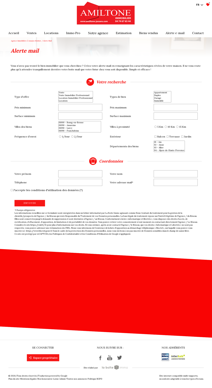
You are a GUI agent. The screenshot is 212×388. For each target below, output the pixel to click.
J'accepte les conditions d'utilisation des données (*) (48, 190)
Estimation (124, 33)
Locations (51, 33)
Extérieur (115, 136)
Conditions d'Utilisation (97, 234)
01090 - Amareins (79, 125)
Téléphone (20, 182)
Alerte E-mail (175, 33)
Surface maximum (120, 116)
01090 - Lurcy (79, 128)
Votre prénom (22, 173)
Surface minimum (24, 116)
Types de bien (118, 96)
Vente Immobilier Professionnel (75, 95)
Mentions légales (28, 379)
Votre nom (116, 173)
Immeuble (162, 101)
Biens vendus (148, 33)
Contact (198, 33)
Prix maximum (118, 107)
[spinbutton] (80, 107)
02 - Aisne (169, 145)
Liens (55, 379)
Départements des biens (124, 146)
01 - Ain (169, 142)
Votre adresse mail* (121, 182)
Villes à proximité (120, 126)
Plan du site (13, 379)
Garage (162, 98)
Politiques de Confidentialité (66, 234)
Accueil (13, 33)
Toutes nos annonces (76, 379)
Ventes (31, 33)
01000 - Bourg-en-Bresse (79, 122)
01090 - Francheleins (79, 130)
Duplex (162, 95)
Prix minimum (22, 107)
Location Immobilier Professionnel (75, 98)
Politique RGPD (95, 379)
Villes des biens (23, 126)
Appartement (162, 92)
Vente (75, 92)
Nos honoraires (44, 379)
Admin (62, 379)
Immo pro (73, 33)
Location (75, 101)
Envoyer (30, 203)
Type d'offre (21, 96)
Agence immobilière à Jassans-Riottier (26, 41)
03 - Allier (169, 147)
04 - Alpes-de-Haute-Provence (169, 150)
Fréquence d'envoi (25, 136)
